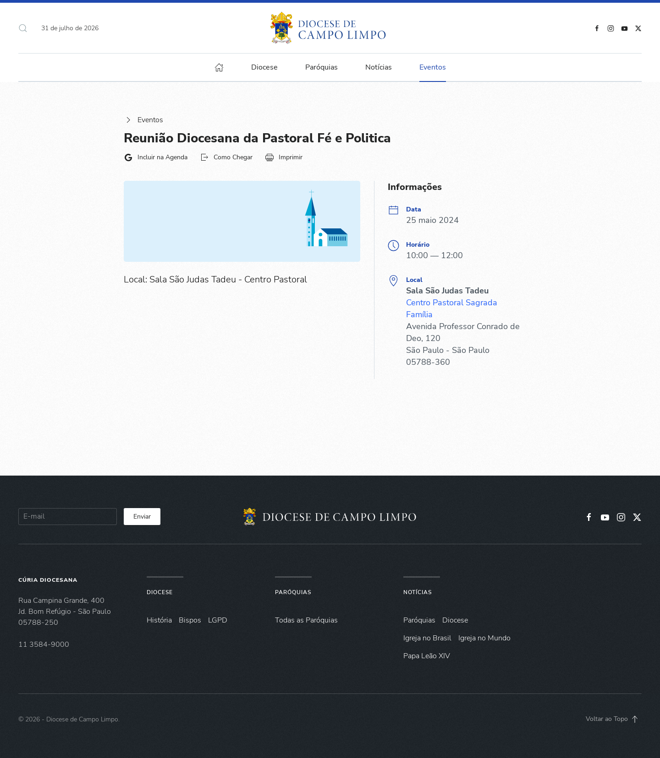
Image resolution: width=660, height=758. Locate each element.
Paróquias (321, 67)
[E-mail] (67, 516)
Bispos (190, 620)
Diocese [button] (264, 67)
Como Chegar (226, 157)
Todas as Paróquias (306, 620)
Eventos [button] (432, 67)
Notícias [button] (378, 67)
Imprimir (283, 157)
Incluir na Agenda (155, 157)
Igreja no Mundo (484, 638)
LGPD (217, 620)
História (159, 620)
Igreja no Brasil (427, 638)
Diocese (160, 592)
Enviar (142, 516)
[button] (23, 27)
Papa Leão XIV (426, 656)
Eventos (143, 120)
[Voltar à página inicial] (330, 28)
